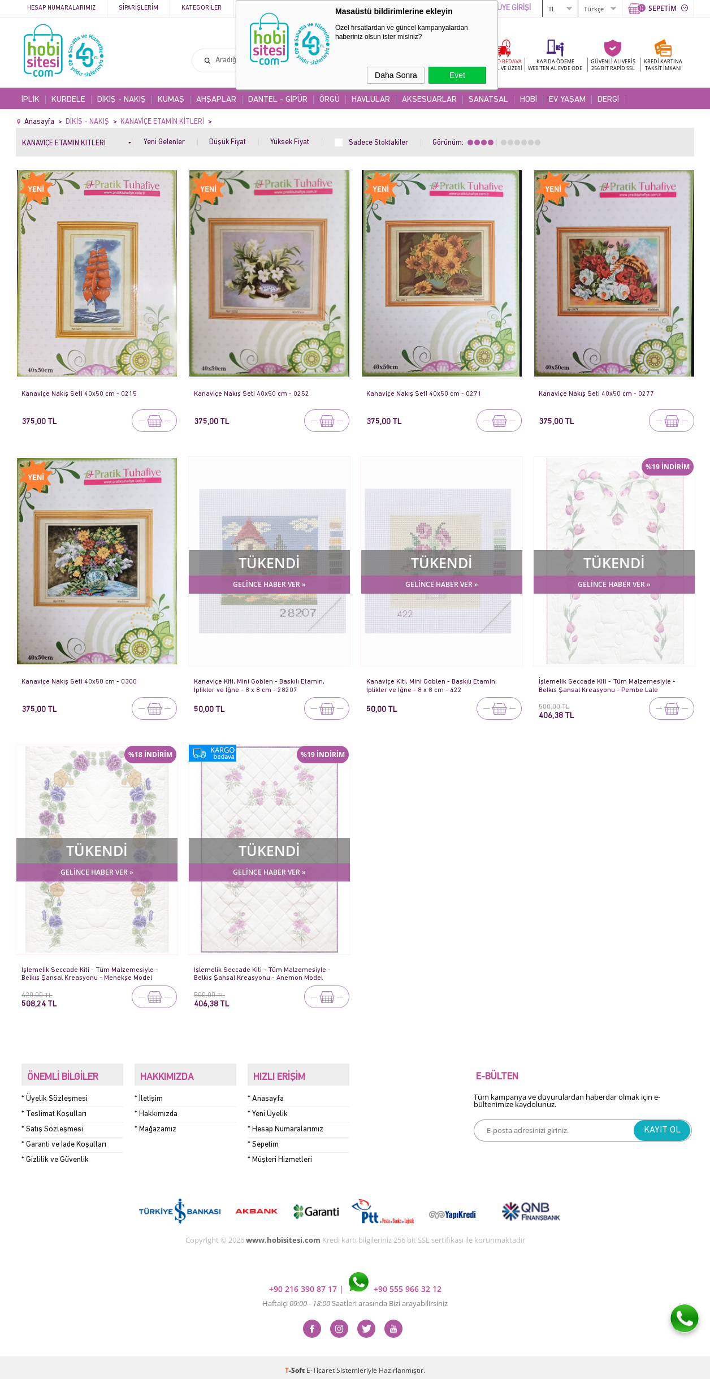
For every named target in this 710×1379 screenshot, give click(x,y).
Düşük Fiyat (227, 142)
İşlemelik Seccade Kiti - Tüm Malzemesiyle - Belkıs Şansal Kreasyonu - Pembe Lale (609, 685)
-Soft (295, 1364)
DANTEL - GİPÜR (278, 100)
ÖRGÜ (329, 100)
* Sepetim (263, 1139)
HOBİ (528, 100)
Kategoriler (201, 8)
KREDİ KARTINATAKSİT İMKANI (663, 65)
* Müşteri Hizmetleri (280, 1154)
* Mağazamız (155, 1123)
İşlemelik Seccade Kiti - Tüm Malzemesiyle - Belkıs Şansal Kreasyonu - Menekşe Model (91, 974)
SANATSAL (488, 100)
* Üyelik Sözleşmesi (54, 1093)
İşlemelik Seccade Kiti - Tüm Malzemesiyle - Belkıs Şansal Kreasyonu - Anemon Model (264, 974)
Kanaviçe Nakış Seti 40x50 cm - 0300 (79, 681)
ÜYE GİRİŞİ (514, 8)
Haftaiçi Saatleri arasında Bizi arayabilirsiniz (355, 1297)
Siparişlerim (138, 8)
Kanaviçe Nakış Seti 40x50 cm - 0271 (424, 393)
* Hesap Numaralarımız (285, 1123)
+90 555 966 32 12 (395, 1283)
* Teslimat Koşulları (53, 1108)
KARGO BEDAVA (502, 65)
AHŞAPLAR (216, 100)
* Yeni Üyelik (268, 1108)
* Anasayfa (266, 1093)
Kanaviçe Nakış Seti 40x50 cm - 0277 (597, 393)
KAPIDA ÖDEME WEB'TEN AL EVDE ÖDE (555, 65)
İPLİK (30, 100)
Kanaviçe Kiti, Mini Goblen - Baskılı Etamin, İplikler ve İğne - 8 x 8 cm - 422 (433, 685)
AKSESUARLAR (429, 100)
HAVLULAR (371, 100)
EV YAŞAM (567, 100)
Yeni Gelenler (164, 142)
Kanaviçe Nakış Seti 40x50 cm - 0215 (79, 393)
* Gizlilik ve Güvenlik (55, 1154)
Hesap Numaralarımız (61, 8)
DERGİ (608, 100)
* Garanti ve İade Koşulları (63, 1139)
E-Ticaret (320, 1364)
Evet (457, 75)
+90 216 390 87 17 (304, 1283)
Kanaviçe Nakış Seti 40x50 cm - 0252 (252, 393)
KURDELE (68, 100)
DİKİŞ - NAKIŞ (121, 100)
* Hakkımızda (156, 1108)
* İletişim (149, 1093)
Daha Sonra (396, 75)
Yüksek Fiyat (289, 142)
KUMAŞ (171, 100)
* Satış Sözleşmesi (52, 1123)
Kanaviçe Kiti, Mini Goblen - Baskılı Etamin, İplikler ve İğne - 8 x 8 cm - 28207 (261, 685)
